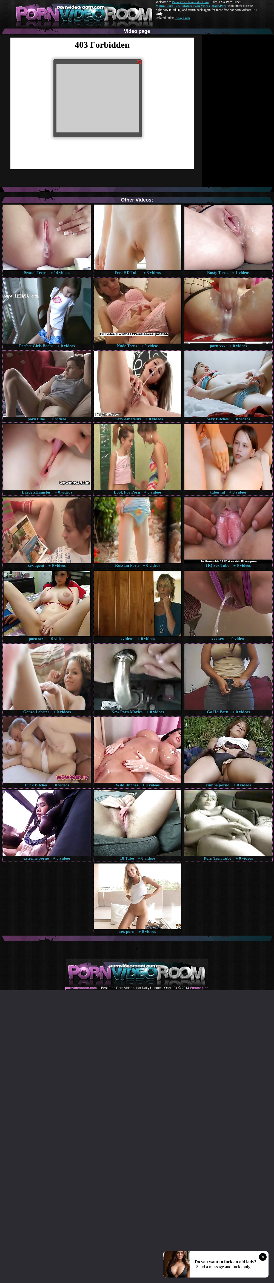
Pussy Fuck (182, 17)
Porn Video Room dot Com (190, 2)
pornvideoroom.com (81, 988)
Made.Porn (219, 5)
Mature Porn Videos (196, 5)
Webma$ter (198, 988)
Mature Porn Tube (168, 5)
